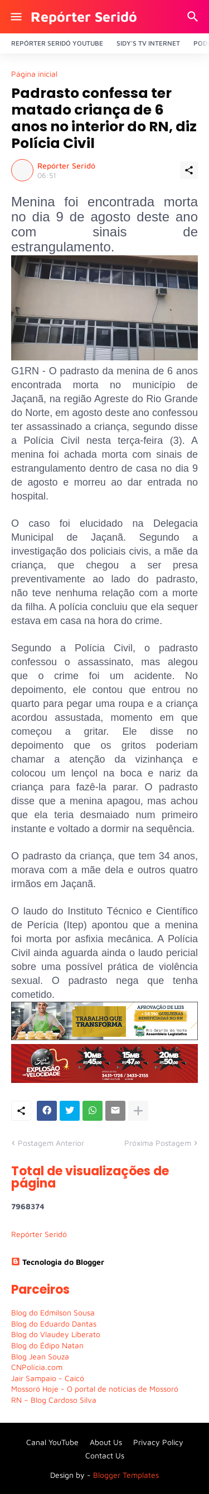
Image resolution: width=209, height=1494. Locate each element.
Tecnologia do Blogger (57, 1262)
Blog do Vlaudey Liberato (55, 1334)
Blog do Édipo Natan (47, 1345)
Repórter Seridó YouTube (57, 43)
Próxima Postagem (157, 1142)
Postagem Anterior (51, 1142)
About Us (106, 1442)
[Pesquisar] (194, 16)
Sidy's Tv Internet (148, 43)
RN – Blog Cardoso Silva (53, 1399)
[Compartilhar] (189, 170)
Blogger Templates (126, 1475)
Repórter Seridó (84, 16)
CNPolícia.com (36, 1367)
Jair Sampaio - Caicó (47, 1378)
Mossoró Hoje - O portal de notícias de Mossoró (94, 1388)
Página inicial (34, 74)
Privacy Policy (158, 1442)
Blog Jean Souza (40, 1356)
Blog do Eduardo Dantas (53, 1323)
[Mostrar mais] (138, 1111)
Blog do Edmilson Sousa (53, 1312)
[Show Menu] (15, 16)
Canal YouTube (52, 1442)
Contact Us (104, 1455)
